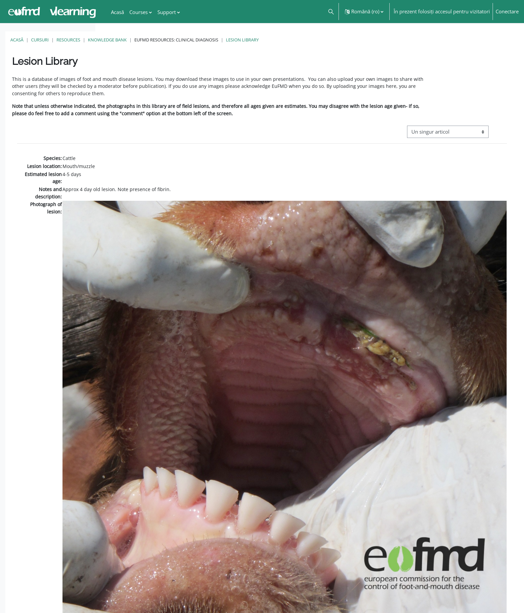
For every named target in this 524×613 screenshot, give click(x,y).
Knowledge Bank (202, 40)
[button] (330, 11)
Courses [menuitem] (138, 12)
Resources (163, 40)
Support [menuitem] (166, 12)
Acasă (112, 40)
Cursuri (135, 40)
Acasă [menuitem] (117, 12)
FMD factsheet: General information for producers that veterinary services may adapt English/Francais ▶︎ (445, 593)
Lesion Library (337, 40)
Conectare (507, 11)
